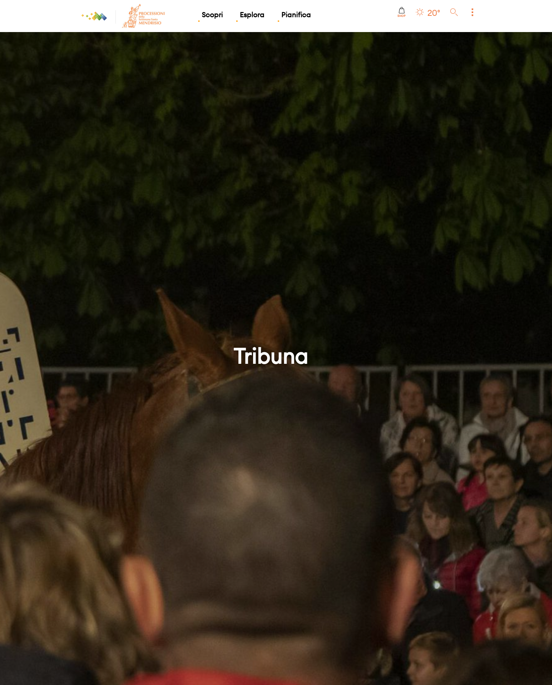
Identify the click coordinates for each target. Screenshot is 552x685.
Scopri (212, 14)
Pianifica (296, 14)
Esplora (252, 14)
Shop (401, 12)
